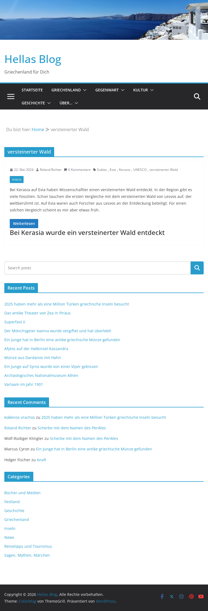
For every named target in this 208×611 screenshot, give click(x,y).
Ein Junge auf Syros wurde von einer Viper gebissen (51, 366)
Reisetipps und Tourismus (28, 546)
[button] (84, 90)
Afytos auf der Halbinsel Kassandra (36, 348)
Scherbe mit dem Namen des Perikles (72, 427)
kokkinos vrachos (19, 417)
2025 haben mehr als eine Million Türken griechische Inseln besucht (66, 304)
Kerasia (124, 169)
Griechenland (66, 89)
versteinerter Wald (164, 169)
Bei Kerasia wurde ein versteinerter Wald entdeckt (87, 232)
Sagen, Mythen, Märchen (27, 555)
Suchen (197, 268)
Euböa (102, 169)
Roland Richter (51, 169)
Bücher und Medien (22, 492)
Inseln (16, 179)
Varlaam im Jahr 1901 (23, 384)
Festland (12, 501)
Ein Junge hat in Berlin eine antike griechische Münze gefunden (62, 339)
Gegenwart (107, 89)
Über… (66, 102)
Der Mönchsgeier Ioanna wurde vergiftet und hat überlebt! (57, 330)
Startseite (32, 89)
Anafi (41, 459)
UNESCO (140, 169)
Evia (113, 169)
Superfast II (14, 321)
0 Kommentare (77, 169)
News (9, 537)
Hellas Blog (32, 58)
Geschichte (33, 102)
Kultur (140, 89)
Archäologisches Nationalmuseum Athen (41, 375)
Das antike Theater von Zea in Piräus (37, 313)
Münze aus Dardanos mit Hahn (32, 357)
